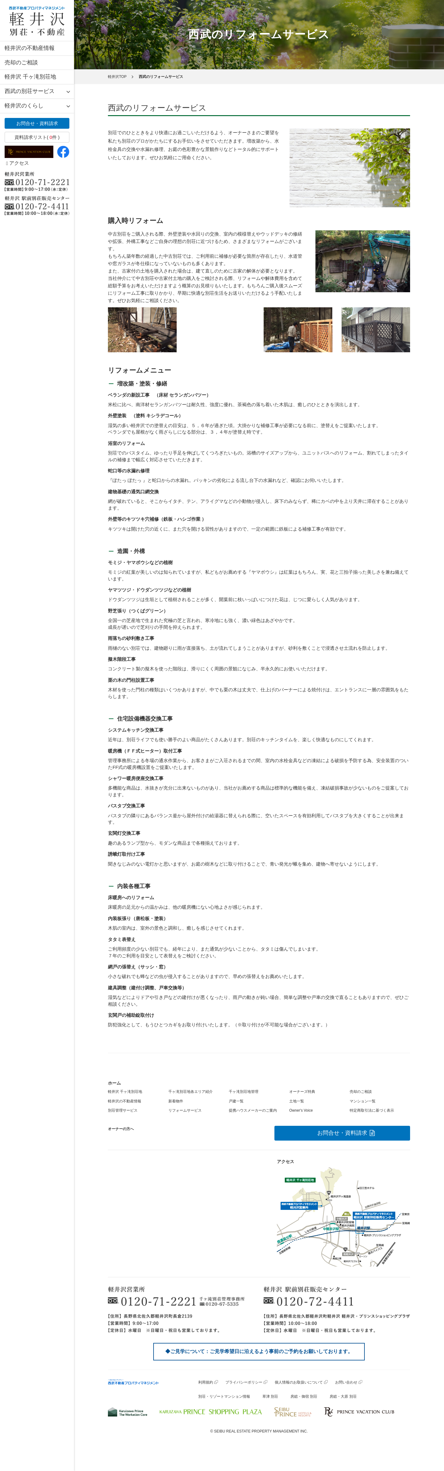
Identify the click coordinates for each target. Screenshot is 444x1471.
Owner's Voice (301, 1110)
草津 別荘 (270, 1396)
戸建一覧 (236, 1101)
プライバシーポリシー (243, 1382)
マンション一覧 (363, 1101)
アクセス (17, 163)
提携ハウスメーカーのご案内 (253, 1110)
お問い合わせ (346, 1382)
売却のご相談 (21, 62)
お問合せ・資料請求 (37, 123)
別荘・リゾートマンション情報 (224, 1396)
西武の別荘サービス (30, 91)
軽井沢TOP (117, 77)
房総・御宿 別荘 (303, 1396)
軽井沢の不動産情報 (30, 48)
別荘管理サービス (123, 1110)
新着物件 (175, 1101)
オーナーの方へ (121, 1129)
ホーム (114, 1083)
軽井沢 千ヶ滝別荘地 (30, 77)
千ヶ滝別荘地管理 (243, 1091)
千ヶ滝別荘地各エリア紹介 (190, 1091)
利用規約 (205, 1382)
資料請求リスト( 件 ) (37, 137)
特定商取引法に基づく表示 (372, 1110)
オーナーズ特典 (302, 1091)
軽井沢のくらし (24, 106)
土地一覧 (296, 1101)
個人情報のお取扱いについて (299, 1382)
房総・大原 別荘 (343, 1396)
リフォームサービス (185, 1110)
